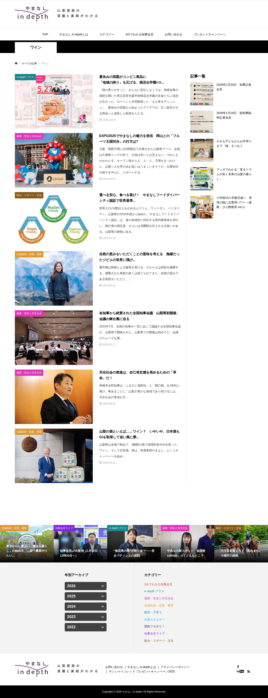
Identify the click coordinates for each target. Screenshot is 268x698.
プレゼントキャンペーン (210, 34)
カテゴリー (106, 34)
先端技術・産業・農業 (159, 605)
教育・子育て (153, 612)
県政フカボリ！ (154, 626)
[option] (27, 543)
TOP (45, 34)
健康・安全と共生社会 (159, 598)
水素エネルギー (154, 619)
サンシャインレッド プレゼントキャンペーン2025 (142, 671)
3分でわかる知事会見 (139, 34)
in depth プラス (154, 591)
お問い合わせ (173, 34)
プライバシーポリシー (175, 667)
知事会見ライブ (154, 633)
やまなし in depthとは (73, 34)
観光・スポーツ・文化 (159, 640)
